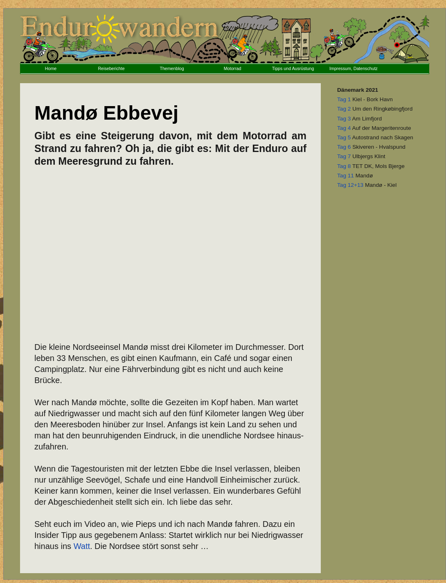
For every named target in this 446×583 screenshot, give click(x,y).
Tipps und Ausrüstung (293, 68)
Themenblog (172, 68)
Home (50, 68)
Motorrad (232, 68)
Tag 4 (344, 128)
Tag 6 (344, 147)
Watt (82, 546)
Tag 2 (344, 109)
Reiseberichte (111, 68)
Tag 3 (344, 119)
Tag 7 (344, 156)
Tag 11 (345, 175)
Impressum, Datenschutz (353, 68)
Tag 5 (344, 137)
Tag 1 (344, 99)
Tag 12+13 (350, 185)
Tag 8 (344, 166)
